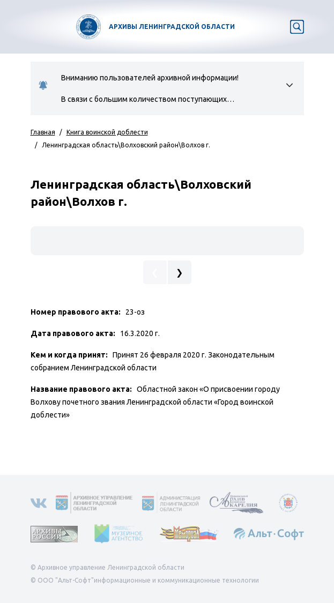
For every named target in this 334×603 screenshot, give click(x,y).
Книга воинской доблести (107, 132)
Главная (43, 132)
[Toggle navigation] (15, 27)
